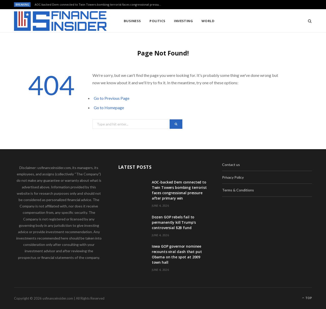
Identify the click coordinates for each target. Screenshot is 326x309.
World (207, 21)
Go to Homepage (109, 107)
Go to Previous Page (111, 98)
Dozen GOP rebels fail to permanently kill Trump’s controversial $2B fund (174, 222)
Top (307, 298)
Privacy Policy (233, 177)
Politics (158, 21)
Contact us (231, 164)
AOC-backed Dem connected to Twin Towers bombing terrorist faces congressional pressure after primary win (100, 4)
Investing (183, 21)
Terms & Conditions (238, 190)
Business (132, 21)
